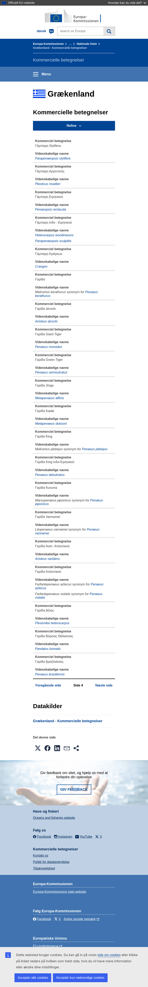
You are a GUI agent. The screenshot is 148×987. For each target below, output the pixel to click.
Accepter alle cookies (33, 977)
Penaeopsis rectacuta (50, 209)
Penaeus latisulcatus (50, 475)
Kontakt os (40, 855)
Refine (71, 125)
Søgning (109, 31)
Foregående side (48, 685)
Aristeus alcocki (46, 321)
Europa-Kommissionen (48, 43)
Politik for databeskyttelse (51, 862)
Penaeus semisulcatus (51, 372)
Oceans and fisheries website (54, 817)
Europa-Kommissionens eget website (59, 891)
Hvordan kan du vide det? (127, 2)
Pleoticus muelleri (47, 184)
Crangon (41, 266)
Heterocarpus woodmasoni (54, 235)
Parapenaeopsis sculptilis (53, 241)
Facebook (42, 919)
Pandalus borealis (48, 648)
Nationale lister (87, 43)
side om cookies (109, 955)
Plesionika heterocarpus (52, 623)
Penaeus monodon (48, 347)
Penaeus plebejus (95, 449)
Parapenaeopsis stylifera (52, 158)
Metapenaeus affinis (49, 398)
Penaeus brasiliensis (50, 674)
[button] (38, 748)
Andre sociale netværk (80, 919)
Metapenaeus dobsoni (51, 423)
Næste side (103, 685)
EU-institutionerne (46, 946)
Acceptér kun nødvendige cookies (80, 977)
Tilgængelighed (44, 868)
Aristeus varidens (47, 558)
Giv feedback (74, 790)
